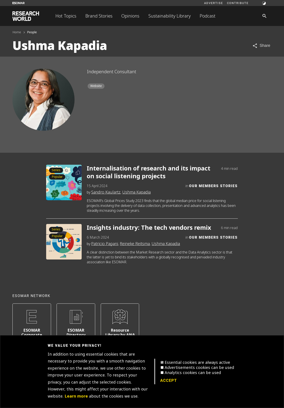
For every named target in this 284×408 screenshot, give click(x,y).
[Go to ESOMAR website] (18, 3)
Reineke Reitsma (135, 244)
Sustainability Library (169, 16)
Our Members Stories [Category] (213, 185)
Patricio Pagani (104, 244)
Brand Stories (98, 16)
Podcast (207, 16)
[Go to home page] (25, 16)
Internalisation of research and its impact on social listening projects (148, 172)
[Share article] (261, 45)
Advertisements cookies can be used (199, 367)
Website (96, 86)
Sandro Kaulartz (105, 192)
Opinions (130, 16)
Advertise (213, 2)
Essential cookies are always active (197, 362)
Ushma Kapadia (136, 192)
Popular (57, 177)
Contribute (237, 2)
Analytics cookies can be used (193, 373)
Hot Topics (65, 16)
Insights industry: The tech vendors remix (149, 228)
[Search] (264, 16)
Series (56, 170)
